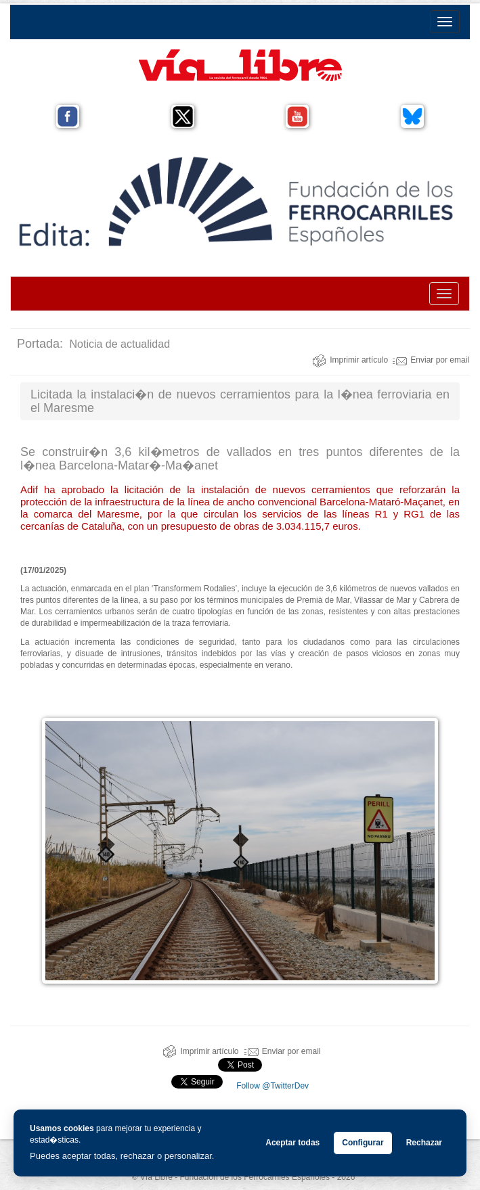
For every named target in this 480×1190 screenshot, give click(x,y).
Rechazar (424, 1142)
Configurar (362, 1142)
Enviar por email (431, 360)
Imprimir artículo (350, 360)
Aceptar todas (292, 1142)
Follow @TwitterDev (271, 1086)
